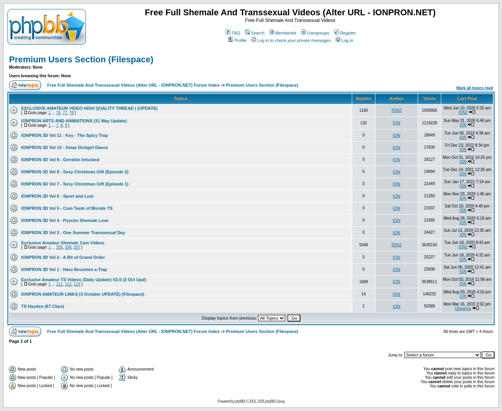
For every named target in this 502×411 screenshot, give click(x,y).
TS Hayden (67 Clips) (42, 306)
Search (255, 33)
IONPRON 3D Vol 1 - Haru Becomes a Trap (64, 269)
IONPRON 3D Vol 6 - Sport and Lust (57, 196)
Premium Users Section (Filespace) (81, 59)
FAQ (233, 33)
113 (77, 284)
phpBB (240, 401)
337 (77, 247)
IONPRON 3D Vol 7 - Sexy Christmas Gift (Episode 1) (75, 184)
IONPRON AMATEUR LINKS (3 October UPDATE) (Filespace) (82, 294)
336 (68, 247)
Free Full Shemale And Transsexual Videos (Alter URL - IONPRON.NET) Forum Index (133, 85)
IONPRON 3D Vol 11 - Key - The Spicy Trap (64, 135)
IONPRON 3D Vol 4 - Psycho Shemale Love (65, 220)
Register (345, 33)
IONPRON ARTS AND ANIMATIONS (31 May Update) (74, 120)
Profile (237, 40)
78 (71, 113)
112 (68, 284)
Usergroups (315, 33)
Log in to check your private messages (291, 40)
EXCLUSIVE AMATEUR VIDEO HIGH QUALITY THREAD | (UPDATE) (89, 108)
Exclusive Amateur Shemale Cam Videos (62, 242)
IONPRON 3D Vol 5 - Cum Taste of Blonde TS (67, 208)
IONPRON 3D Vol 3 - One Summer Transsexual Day (73, 232)
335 (59, 247)
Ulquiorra (463, 308)
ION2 (396, 110)
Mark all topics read (475, 88)
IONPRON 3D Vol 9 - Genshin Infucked (60, 159)
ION (396, 122)
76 (58, 113)
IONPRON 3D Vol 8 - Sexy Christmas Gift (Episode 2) (75, 171)
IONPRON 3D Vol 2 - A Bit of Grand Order (63, 257)
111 (59, 284)
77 (65, 113)
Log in (344, 40)
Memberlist (282, 33)
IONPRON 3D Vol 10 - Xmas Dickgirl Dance (64, 147)
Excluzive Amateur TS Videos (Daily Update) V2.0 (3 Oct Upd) (83, 279)
